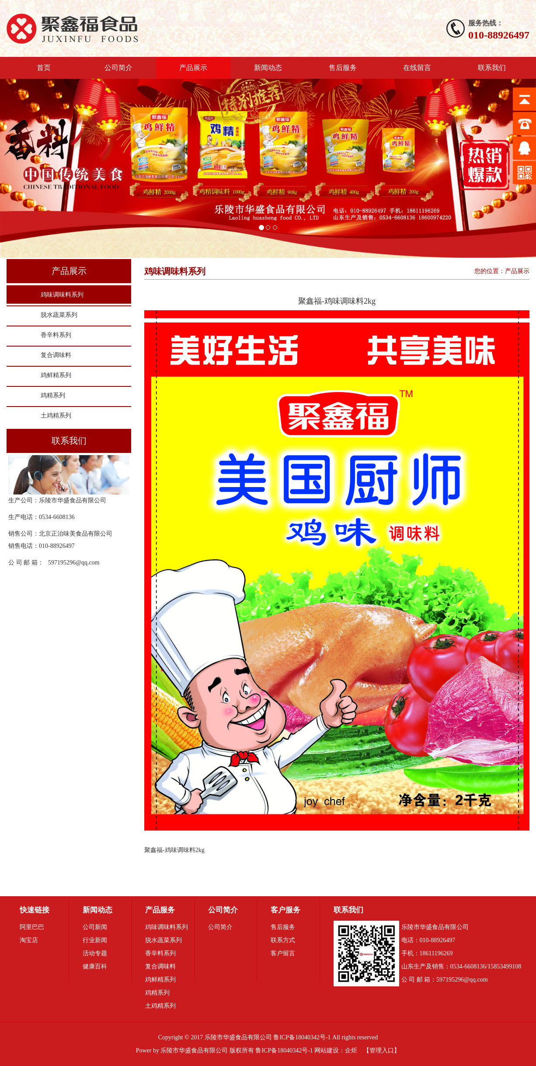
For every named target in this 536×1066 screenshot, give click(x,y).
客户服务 (285, 910)
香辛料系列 (56, 335)
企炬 (351, 1050)
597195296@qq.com (74, 562)
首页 (44, 67)
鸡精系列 (53, 395)
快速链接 (34, 910)
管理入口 (381, 1050)
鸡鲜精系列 (56, 375)
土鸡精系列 (56, 415)
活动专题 (95, 953)
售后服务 (343, 67)
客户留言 (283, 953)
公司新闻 (95, 927)
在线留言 (417, 67)
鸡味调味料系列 (62, 294)
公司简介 (118, 67)
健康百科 (95, 966)
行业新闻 (95, 940)
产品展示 (193, 67)
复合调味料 (56, 355)
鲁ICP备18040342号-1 (284, 1050)
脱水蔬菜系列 (59, 315)
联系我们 (492, 67)
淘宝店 (29, 940)
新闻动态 (268, 67)
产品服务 (160, 910)
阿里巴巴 (32, 927)
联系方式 (283, 940)
